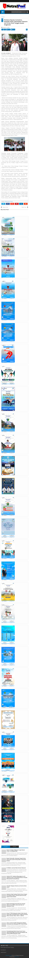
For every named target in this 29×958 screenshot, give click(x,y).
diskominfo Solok (9, 201)
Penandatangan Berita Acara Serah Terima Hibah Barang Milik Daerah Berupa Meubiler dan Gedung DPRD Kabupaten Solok (17, 932)
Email (13, 29)
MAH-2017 (17, 956)
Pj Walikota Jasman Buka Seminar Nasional (16, 868)
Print (8, 29)
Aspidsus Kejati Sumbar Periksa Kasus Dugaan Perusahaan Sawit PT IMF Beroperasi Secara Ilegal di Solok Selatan (17, 895)
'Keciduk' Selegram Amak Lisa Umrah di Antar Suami (17, 886)
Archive (14, 846)
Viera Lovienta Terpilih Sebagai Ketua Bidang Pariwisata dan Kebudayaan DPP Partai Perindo (17, 923)
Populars (6, 846)
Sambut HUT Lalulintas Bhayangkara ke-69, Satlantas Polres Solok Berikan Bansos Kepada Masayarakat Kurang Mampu (17, 877)
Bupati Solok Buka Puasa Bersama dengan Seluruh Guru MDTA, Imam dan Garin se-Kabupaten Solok (16, 905)
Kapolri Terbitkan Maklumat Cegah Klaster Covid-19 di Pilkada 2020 (16, 850)
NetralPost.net (9, 955)
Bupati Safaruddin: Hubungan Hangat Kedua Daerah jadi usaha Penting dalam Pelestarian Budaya (16, 859)
